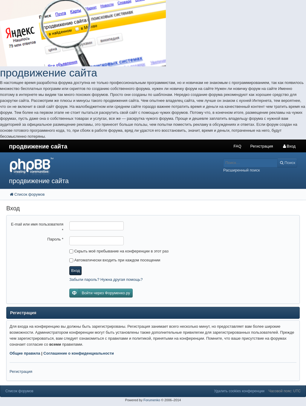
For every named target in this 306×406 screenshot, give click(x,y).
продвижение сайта (48, 73)
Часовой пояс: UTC (285, 391)
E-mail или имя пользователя (37, 227)
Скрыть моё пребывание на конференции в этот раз (119, 251)
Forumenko (151, 400)
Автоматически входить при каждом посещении (114, 260)
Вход (75, 270)
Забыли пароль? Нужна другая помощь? (106, 279)
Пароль (55, 239)
